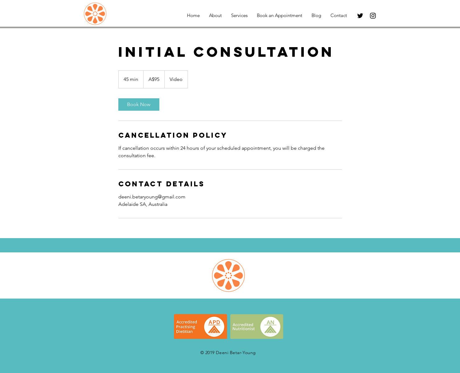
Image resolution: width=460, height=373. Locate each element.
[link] (138, 104)
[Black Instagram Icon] (373, 16)
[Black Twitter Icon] (360, 16)
